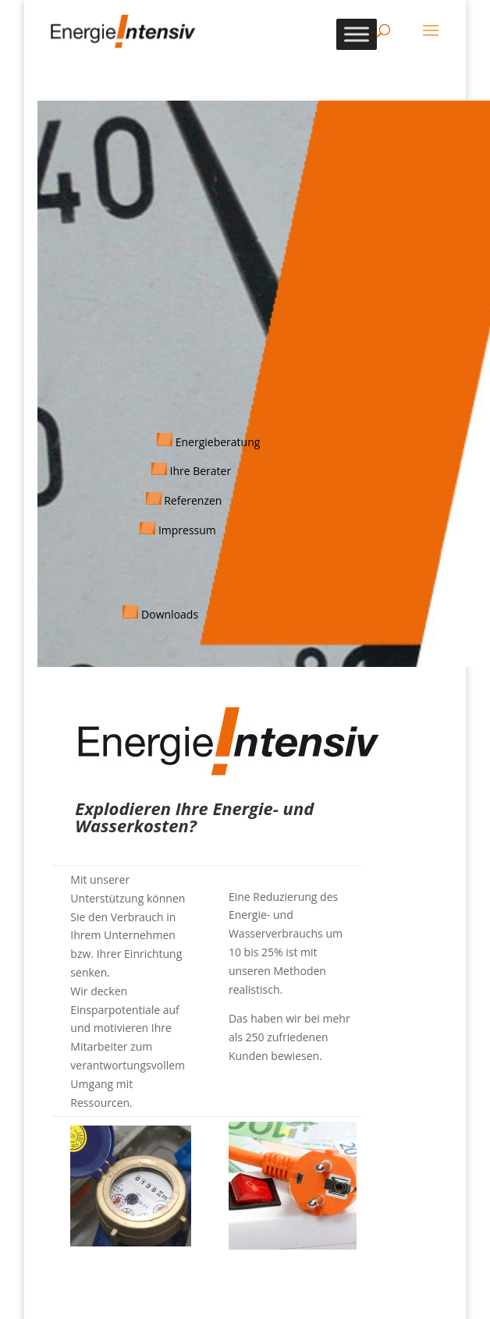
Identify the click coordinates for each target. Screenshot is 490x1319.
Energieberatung (216, 441)
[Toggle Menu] (356, 34)
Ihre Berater (200, 470)
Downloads (169, 614)
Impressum (187, 530)
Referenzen (193, 500)
